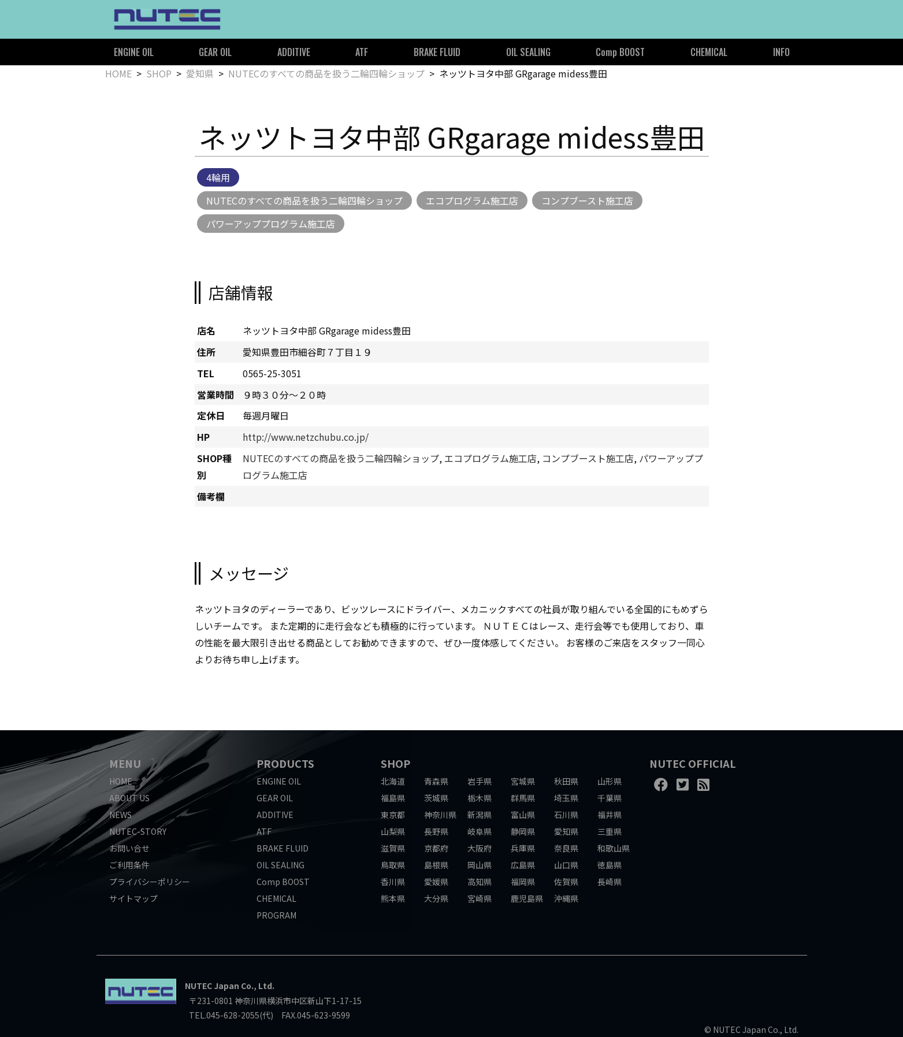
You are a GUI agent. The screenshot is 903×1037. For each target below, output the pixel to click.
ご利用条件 (129, 865)
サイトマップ (133, 898)
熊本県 (393, 898)
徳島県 (609, 865)
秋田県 (566, 781)
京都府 (436, 848)
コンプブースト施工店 (587, 200)
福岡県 (523, 881)
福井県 (609, 814)
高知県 (479, 881)
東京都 (393, 814)
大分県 (436, 898)
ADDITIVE (293, 52)
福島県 (393, 798)
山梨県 (393, 831)
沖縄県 (566, 898)
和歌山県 (613, 848)
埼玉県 (566, 798)
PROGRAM (276, 915)
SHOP (159, 73)
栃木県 (479, 798)
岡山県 (479, 865)
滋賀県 (393, 848)
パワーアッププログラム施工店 (270, 224)
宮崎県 (479, 898)
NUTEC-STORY (137, 831)
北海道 (393, 781)
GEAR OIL (215, 52)
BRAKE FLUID (437, 52)
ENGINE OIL (134, 52)
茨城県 (436, 798)
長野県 (436, 831)
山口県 (566, 865)
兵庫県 (523, 848)
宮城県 (523, 781)
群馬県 (523, 798)
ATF (361, 52)
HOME (118, 73)
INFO (781, 52)
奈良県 (566, 848)
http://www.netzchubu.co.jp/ (306, 437)
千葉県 (609, 798)
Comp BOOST (620, 52)
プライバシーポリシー (149, 881)
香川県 (393, 881)
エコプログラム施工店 (472, 200)
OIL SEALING (528, 52)
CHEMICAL (708, 52)
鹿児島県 (527, 898)
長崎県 (609, 881)
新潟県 (479, 814)
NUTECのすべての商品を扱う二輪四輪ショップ (326, 73)
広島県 (523, 865)
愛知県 (200, 73)
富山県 (523, 814)
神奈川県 (440, 814)
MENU (125, 763)
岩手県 (479, 781)
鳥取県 (393, 865)
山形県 (609, 781)
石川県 (566, 814)
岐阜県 (479, 831)
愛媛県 (436, 881)
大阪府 (479, 848)
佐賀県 (566, 881)
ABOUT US (129, 798)
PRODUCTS (285, 763)
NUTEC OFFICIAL (692, 763)
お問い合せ (129, 848)
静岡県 (523, 831)
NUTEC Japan (212, 985)
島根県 (436, 865)
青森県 (436, 781)
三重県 (609, 831)
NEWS (120, 814)
